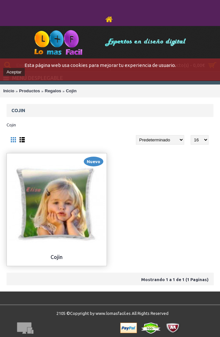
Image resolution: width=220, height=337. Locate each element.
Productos (29, 90)
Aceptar (14, 72)
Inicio (8, 90)
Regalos (53, 90)
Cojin (71, 90)
